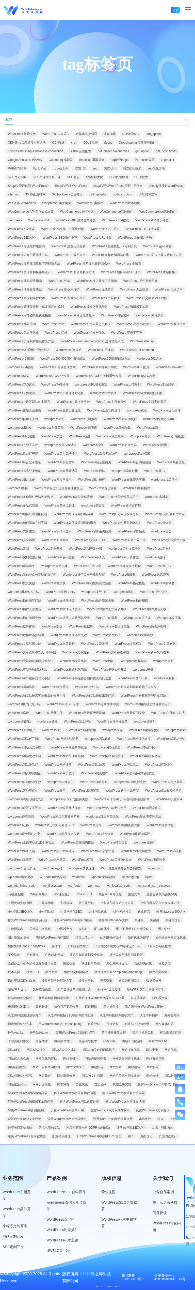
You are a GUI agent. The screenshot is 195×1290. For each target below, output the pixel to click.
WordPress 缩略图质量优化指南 (29, 315)
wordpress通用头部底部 (124, 825)
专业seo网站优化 (109, 894)
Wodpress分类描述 (90, 203)
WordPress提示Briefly (60, 592)
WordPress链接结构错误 (77, 842)
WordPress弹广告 (159, 566)
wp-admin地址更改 (20, 877)
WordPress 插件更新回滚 (140, 281)
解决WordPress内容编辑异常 (27, 1093)
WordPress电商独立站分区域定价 (148, 704)
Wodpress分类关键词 (56, 203)
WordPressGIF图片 (136, 367)
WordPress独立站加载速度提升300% (130, 687)
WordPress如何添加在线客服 (27, 523)
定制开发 (32, 955)
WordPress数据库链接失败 (69, 635)
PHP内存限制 (17, 168)
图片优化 (164, 929)
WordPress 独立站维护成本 (26, 298)
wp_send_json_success (154, 885)
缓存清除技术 (88, 1041)
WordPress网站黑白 (125, 764)
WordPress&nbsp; (142, 341)
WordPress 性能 (59, 281)
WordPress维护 (51, 730)
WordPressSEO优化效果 (52, 376)
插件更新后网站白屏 (21, 980)
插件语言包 (86, 980)
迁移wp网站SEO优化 (131, 1127)
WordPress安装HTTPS (90, 540)
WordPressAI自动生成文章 (57, 367)
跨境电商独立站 (49, 1127)
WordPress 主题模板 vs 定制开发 (114, 246)
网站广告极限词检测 (46, 1067)
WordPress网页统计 (61, 773)
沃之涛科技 (111, 1006)
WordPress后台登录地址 (24, 462)
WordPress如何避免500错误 (121, 523)
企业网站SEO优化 (20, 911)
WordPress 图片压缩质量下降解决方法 (34, 263)
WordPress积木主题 (62, 1240)
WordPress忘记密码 (155, 574)
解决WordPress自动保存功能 (125, 1101)
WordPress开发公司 (87, 566)
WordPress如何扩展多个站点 (164, 514)
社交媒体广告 (165, 1024)
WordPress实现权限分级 (24, 557)
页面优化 (146, 1136)
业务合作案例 (163, 1192)
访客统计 (145, 1119)
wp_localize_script (119, 885)
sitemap (13, 194)
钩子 (131, 1136)
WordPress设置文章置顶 (24, 808)
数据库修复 (153, 980)
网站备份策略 (155, 1058)
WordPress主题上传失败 (73, 402)
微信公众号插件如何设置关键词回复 (32, 963)
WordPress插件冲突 (61, 600)
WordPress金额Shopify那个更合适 (31, 842)
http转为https (119, 160)
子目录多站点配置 (159, 946)
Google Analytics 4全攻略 (25, 160)
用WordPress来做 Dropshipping (60, 1024)
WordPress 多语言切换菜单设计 (29, 272)
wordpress (15, 220)
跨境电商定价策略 (20, 1127)
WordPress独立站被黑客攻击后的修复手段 (37, 695)
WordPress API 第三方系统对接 (62, 229)
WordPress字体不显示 (56, 531)
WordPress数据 (51, 626)
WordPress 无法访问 (169, 289)
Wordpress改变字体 (137, 618)
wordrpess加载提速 (82, 868)
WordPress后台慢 (155, 445)
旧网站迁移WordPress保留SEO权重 (99, 998)
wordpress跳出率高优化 (102, 816)
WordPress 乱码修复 (157, 246)
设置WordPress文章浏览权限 (109, 1110)
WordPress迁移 (18, 825)
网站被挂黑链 (174, 1076)
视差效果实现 (122, 1084)
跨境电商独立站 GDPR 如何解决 (88, 1127)
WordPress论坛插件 (62, 1230)
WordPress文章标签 (128, 644)
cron (74, 142)
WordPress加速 (51, 436)
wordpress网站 (176, 730)
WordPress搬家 (106, 618)
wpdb (149, 877)
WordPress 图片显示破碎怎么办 (88, 263)
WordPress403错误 (21, 358)
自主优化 (82, 1084)
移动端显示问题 (170, 1032)
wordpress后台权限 (137, 453)
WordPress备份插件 (136, 488)
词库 (160, 1119)
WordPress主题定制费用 (149, 402)
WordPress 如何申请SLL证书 (121, 272)
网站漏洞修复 (66, 1076)
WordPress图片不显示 (56, 479)
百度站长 (112, 1024)
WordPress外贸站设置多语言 (119, 497)
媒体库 (56, 946)
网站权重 (153, 1067)
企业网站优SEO (71, 911)
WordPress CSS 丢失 (104, 229)
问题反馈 (160, 1213)
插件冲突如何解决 (76, 972)
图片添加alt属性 (18, 937)
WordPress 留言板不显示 (68, 298)
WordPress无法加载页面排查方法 (30, 661)
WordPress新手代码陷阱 (152, 652)
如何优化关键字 (138, 937)
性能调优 (164, 963)
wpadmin (78, 877)
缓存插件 (42, 1041)
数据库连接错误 (86, 134)
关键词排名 (15, 929)
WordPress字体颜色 (131, 531)
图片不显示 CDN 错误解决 (134, 929)
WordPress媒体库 (159, 523)
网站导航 (114, 1288)
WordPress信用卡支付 (23, 419)
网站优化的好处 (46, 1058)
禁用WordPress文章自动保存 (75, 1032)
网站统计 (152, 1076)
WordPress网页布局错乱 (24, 773)
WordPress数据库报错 (151, 626)
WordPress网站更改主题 (24, 756)
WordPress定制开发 (48, 548)
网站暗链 (134, 1067)
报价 (180, 1067)
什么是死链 (86, 903)
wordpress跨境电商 (21, 816)
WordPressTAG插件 (55, 384)
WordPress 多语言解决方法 (75, 272)
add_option (153, 134)
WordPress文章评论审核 (112, 652)
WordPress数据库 (81, 626)
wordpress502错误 (149, 358)
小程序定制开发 (15, 1226)
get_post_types (166, 151)
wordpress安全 (161, 531)
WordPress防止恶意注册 (97, 851)
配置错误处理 (61, 1136)
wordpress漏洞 (164, 678)
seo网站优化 (94, 177)
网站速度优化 (17, 1084)
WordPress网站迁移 (58, 764)
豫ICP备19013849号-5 (133, 1277)
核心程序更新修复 (66, 1006)
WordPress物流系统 (55, 687)
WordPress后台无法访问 (100, 453)
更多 (187, 119)
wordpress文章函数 (140, 635)
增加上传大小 (84, 937)
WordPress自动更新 (93, 782)
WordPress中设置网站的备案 (142, 393)
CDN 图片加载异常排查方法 (27, 142)
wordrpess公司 (52, 868)
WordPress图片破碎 (91, 479)
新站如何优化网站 (20, 998)
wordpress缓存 (112, 730)
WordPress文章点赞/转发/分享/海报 (32, 652)
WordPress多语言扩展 (126, 505)
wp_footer (75, 885)
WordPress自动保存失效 (24, 782)
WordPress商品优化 (171, 462)
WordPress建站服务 (21, 566)
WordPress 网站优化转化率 (75, 315)
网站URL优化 (130, 1050)
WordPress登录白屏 (48, 713)
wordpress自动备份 (60, 782)
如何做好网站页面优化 (170, 937)
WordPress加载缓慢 (21, 436)
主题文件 (134, 894)
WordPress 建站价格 (161, 272)
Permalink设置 (144, 160)
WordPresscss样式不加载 (99, 367)
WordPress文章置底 (75, 652)
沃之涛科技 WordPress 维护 (144, 1006)
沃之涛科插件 (149, 1015)
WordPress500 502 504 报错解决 (62, 358)
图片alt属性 (102, 929)
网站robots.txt (158, 1041)
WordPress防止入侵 (21, 851)
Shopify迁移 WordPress (71, 186)
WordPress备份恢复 (103, 488)
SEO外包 (73, 177)
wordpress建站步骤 (54, 566)
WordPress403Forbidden (137, 350)
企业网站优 (46, 911)
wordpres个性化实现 (22, 868)
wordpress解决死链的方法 (25, 799)
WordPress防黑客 (20, 860)
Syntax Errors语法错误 (67, 194)
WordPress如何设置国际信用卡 (75, 523)
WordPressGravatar (169, 367)
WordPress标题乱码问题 (70, 669)
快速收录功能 (91, 963)
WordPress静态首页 (52, 860)
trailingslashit (97, 194)
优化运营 (144, 911)
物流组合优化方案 (20, 1024)
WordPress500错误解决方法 (111, 358)
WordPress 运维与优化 (89, 332)
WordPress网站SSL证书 (61, 739)
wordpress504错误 (20, 367)
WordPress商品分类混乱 (24, 471)
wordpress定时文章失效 (124, 548)
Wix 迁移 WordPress (22, 203)
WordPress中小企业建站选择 (64, 393)
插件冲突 (51, 972)
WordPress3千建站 (101, 350)
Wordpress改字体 (169, 618)
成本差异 (14, 972)
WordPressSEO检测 (141, 376)
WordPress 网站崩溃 (149, 315)
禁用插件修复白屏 (114, 1032)
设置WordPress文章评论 (24, 1119)
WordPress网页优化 (158, 764)
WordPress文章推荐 (94, 644)
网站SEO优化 (36, 1050)
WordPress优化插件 (167, 410)
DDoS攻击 (91, 142)
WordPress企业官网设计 (103, 410)
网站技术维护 (75, 1067)
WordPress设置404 (169, 799)
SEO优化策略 (17, 177)
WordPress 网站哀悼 (115, 315)
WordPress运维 (91, 825)
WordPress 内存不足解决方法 (28, 255)
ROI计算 (80, 168)
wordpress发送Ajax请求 (60, 445)
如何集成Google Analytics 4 (26, 946)
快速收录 (69, 963)
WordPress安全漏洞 (55, 540)
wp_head (94, 885)
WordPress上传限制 (127, 384)
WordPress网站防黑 (91, 764)
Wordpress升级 (140, 436)
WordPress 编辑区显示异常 (89, 307)
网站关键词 (70, 1058)
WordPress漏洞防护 (21, 687)
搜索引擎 (106, 980)
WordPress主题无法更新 (24, 410)
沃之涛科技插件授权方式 (116, 1015)
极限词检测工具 (18, 1006)
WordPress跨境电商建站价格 (60, 816)
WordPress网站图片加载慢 (69, 747)
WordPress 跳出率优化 (23, 332)
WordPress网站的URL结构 (65, 756)
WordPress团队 (94, 471)
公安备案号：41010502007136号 (169, 1277)
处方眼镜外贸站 (110, 937)
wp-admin (154, 868)
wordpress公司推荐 (84, 419)
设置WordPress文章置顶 (152, 1110)
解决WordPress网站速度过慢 (79, 1101)
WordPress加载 (147, 427)
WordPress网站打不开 (142, 747)
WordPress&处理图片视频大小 (28, 350)
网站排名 (97, 1067)
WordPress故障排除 (21, 626)
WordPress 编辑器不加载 (131, 307)
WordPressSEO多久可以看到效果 (98, 376)
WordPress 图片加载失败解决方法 (158, 255)
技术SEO (32, 972)
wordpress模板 (143, 669)
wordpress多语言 (92, 505)
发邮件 (83, 929)
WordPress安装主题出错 (129, 540)
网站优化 (171, 1050)
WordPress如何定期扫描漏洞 (73, 514)
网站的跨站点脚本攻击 (124, 1076)
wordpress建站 (155, 557)
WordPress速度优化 (160, 825)
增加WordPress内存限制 (52, 937)
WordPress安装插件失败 (168, 540)
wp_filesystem (52, 885)
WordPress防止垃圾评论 (58, 851)
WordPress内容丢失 (55, 134)
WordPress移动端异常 (113, 721)
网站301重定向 (132, 1041)
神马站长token (39, 1032)
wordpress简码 (144, 721)
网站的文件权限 (92, 1076)
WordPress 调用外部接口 (134, 324)
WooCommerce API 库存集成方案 (31, 211)
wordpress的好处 (19, 721)
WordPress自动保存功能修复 (134, 773)
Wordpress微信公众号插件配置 (84, 574)
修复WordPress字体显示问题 (27, 920)
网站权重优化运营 (20, 1076)
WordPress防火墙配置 (136, 851)
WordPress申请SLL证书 (62, 704)
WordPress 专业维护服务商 (26, 246)
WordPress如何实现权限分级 (119, 514)
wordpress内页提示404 (158, 419)
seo (94, 168)
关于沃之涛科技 (165, 1202)
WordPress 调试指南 (172, 324)
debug (108, 142)
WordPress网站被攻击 (145, 756)
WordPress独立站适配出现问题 (93, 695)
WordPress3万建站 (69, 350)
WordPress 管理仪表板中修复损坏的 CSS (36, 307)
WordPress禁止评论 (77, 721)
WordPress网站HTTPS (23, 739)
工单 (180, 1077)
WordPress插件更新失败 (149, 609)
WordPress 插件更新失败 (25, 289)
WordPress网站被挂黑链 (106, 756)
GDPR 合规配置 (80, 151)
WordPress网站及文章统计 (26, 747)
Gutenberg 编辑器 (60, 160)
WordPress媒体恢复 (21, 531)
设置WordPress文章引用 (67, 1110)
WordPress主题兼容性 (111, 402)
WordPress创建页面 (83, 427)
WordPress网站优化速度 (134, 739)
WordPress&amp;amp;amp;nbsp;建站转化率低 (92, 341)
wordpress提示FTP (94, 592)
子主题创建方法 (77, 946)
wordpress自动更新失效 (130, 782)
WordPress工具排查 (125, 557)
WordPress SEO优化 (22, 237)
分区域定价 (64, 929)
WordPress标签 (90, 1288)
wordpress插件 (124, 592)
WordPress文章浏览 (161, 644)
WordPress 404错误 (115, 220)
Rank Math (40, 168)
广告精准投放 (54, 955)
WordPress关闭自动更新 (120, 419)
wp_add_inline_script (22, 885)
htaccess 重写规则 (91, 160)
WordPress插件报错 (134, 600)
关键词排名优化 (40, 929)
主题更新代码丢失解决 (162, 894)
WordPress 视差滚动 (22, 324)
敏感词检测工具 (129, 980)
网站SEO (14, 1050)
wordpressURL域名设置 (91, 384)
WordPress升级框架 (170, 436)
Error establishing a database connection (35, 151)
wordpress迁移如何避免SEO (54, 825)
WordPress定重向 (159, 548)
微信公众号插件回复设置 (126, 955)
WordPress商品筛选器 (62, 471)
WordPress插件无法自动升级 (106, 609)
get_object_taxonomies (113, 151)
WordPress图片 (154, 471)
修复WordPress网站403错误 (73, 920)
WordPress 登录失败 (22, 134)
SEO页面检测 (118, 177)
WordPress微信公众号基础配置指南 (32, 574)
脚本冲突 (63, 1084)
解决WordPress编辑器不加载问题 (30, 1101)
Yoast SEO (84, 894)
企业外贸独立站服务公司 (117, 903)
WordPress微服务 (123, 574)
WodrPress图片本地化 (124, 203)
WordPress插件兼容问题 (24, 600)
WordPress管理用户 (21, 730)
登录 (175, 10)
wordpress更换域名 (134, 661)
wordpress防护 (144, 842)
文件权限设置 (42, 989)
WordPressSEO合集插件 (66, 1192)
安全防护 (14, 955)
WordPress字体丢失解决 (94, 531)
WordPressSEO (18, 376)
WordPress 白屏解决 (106, 298)
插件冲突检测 (158, 972)
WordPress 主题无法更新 (68, 246)
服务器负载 (159, 998)
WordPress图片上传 (21, 479)
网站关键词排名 (95, 1058)
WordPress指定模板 (131, 583)
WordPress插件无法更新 (24, 609)
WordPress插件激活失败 (24, 618)
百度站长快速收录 (137, 1024)
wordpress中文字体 (103, 393)
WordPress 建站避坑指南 (25, 281)
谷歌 (173, 1119)
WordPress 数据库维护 (63, 289)
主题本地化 (46, 903)
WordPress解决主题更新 (122, 790)
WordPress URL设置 (97, 237)
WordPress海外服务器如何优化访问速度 (84, 678)
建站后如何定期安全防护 (86, 955)
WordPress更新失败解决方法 (27, 669)
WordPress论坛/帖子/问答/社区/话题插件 (121, 799)
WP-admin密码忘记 (53, 877)
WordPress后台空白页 (96, 462)
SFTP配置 (141, 177)
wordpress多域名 (156, 497)
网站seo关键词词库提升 (99, 1050)
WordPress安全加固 (21, 540)
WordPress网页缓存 (94, 773)
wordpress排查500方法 (23, 592)
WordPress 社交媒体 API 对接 (146, 298)
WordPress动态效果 (109, 436)
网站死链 (45, 1076)
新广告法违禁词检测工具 (74, 989)
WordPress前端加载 (117, 427)
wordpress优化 (137, 410)
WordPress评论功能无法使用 (106, 808)
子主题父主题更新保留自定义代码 (117, 946)
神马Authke (15, 1032)
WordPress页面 (82, 860)
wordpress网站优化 (98, 739)
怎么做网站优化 (116, 963)
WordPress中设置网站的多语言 (29, 402)
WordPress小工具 (93, 557)
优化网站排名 (122, 911)
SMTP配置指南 (35, 194)
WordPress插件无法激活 (64, 609)
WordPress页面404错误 (115, 860)
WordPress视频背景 (85, 790)
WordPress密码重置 (61, 557)
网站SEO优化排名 (64, 1050)
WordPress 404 (38, 220)
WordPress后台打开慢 (23, 453)
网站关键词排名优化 (126, 1058)
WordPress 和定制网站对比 (110, 255)
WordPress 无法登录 (134, 289)
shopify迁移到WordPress (166, 186)
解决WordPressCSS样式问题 (157, 1084)
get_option (142, 151)
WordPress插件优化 (153, 592)
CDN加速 (58, 142)
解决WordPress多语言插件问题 (75, 1093)
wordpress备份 (18, 488)
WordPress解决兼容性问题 (163, 790)
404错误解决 (130, 134)
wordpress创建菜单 (50, 427)
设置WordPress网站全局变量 (113, 1119)
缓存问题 (110, 134)
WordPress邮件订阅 (99, 834)
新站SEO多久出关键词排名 (145, 989)
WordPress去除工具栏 (23, 445)
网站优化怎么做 (18, 1058)
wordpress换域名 (162, 583)
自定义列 (100, 1084)
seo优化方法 (156, 168)
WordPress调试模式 (146, 808)
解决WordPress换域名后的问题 (123, 1093)
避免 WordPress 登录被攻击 (27, 1136)
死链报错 (91, 1006)
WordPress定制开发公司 (85, 548)
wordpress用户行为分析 (24, 704)
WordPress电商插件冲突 (102, 704)
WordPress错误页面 (113, 842)
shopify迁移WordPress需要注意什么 (117, 186)
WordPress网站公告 (170, 739)
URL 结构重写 (148, 194)
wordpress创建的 (19, 427)
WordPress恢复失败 (21, 583)
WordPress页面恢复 (151, 860)
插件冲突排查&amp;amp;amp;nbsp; (118, 972)
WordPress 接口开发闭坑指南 (97, 281)
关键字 (138, 920)
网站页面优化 (41, 1084)
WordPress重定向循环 (135, 834)
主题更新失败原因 (20, 903)
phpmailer (167, 160)
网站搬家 (115, 1067)
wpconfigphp (130, 877)
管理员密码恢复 (18, 1041)
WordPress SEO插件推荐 (60, 237)
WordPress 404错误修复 (151, 220)
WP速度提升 (62, 894)
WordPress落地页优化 (23, 790)
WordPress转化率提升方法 (143, 816)
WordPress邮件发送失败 (63, 834)
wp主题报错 (16, 894)
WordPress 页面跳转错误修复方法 (31, 341)
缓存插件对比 (63, 1041)
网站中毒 (152, 1050)
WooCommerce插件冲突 (76, 211)
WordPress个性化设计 (23, 393)
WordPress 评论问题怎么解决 (91, 324)
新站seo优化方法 (108, 989)
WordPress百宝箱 (60, 1219)
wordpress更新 (163, 661)
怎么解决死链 (143, 963)
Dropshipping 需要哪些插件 (137, 142)
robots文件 (61, 168)
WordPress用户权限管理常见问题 (143, 695)
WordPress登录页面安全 (128, 713)
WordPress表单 (55, 790)
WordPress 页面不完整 (126, 332)
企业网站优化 (98, 911)
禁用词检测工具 (143, 1032)
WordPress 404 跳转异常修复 (76, 220)
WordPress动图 (79, 436)
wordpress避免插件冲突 (24, 834)
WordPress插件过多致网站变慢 (68, 618)
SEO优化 (110, 168)
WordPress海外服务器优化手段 (29, 678)
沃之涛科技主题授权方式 (24, 1015)
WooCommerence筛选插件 (157, 211)
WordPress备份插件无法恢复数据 (30, 497)
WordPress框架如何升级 (109, 669)
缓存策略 (109, 1041)
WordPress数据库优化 (114, 626)
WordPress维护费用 (82, 730)
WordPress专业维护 (160, 384)
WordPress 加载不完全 (69, 255)
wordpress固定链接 (124, 471)
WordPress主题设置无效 (64, 410)
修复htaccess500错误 (171, 911)
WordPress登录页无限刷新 (87, 713)
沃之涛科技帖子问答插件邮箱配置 (70, 1015)
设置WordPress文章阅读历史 (67, 1119)
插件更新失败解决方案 (57, 980)
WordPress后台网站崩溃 (134, 462)
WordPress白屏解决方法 (168, 713)
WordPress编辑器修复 (144, 730)
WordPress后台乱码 (123, 445)
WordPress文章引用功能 (24, 644)
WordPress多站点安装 (23, 505)
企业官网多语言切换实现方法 (160, 903)
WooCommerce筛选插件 (116, 211)
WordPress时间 (103, 661)
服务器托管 (138, 998)
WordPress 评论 (53, 324)
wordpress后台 (93, 445)
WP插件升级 (38, 894)
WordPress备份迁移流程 (76, 497)
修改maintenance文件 (113, 920)
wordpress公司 (54, 419)
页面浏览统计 (168, 1136)
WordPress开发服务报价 (124, 566)
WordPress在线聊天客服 (128, 479)
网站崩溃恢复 (17, 1067)
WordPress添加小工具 (133, 678)
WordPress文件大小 (106, 635)
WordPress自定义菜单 (167, 782)
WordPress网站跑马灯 (23, 764)
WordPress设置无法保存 (64, 808)
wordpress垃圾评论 (164, 479)
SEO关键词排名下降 (46, 177)
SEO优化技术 (132, 168)
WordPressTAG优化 (21, 384)
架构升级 (42, 1006)
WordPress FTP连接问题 (142, 229)
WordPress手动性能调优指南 (91, 583)
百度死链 (94, 1024)
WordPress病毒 (18, 713)
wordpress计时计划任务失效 (69, 799)
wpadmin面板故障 (103, 877)
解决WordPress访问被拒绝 (26, 1110)
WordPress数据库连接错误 (26, 635)
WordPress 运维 (56, 332)
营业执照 (108, 1192)
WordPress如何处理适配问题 (27, 514)
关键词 (154, 920)
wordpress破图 (47, 721)
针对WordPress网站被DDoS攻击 (99, 1136)
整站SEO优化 (17, 989)
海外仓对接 (172, 1015)
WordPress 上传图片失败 (135, 237)
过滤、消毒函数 (162, 1127)
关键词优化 (173, 920)
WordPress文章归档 (61, 644)
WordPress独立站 (87, 687)
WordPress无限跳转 (73, 661)
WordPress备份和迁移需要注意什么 (58, 488)
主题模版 (66, 903)
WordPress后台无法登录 (61, 453)
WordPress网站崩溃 (106, 747)
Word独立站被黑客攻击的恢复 (121, 868)
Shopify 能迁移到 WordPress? (28, 186)
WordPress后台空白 (61, 462)
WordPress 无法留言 (100, 289)
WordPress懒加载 (53, 583)
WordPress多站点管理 (59, 505)
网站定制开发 (13, 1236)
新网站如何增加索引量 (54, 998)
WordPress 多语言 (128, 263)
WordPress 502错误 (21, 229)
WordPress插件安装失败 (97, 600)
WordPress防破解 (169, 851)
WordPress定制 (18, 548)
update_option (122, 194)
